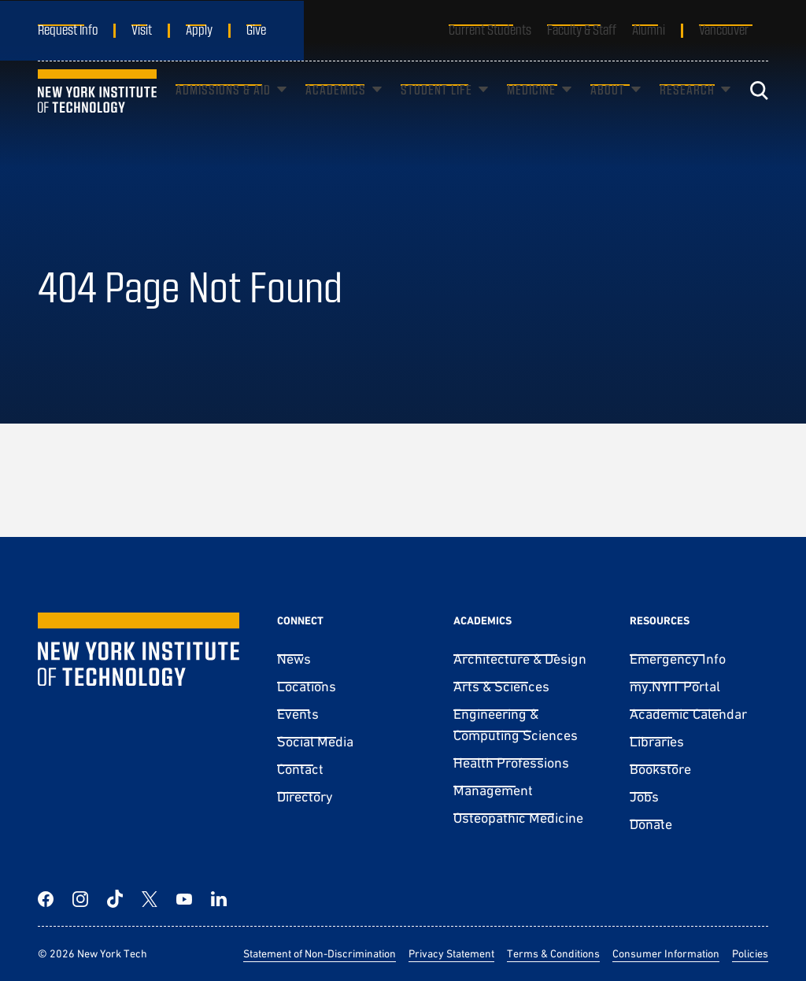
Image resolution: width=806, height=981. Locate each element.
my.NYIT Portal (675, 686)
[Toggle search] (758, 114)
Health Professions (511, 762)
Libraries (657, 741)
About (607, 113)
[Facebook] (46, 899)
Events (298, 713)
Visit (141, 29)
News (294, 658)
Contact (300, 769)
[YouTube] (184, 899)
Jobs (644, 796)
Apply (199, 29)
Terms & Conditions (553, 953)
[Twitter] (149, 899)
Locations (306, 686)
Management (493, 790)
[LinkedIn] (219, 899)
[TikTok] (115, 899)
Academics (335, 113)
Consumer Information (665, 953)
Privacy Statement (451, 953)
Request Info (68, 29)
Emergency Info (678, 658)
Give (256, 29)
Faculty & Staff (581, 29)
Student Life (436, 113)
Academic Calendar (688, 713)
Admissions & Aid (223, 113)
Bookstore (660, 769)
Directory (305, 796)
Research (687, 113)
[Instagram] (80, 899)
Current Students (490, 29)
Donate (651, 824)
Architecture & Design (519, 658)
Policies (750, 953)
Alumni (648, 29)
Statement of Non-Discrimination (319, 953)
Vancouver (724, 29)
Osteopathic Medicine (518, 817)
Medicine (531, 113)
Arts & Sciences (501, 686)
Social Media (315, 741)
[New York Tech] (97, 113)
